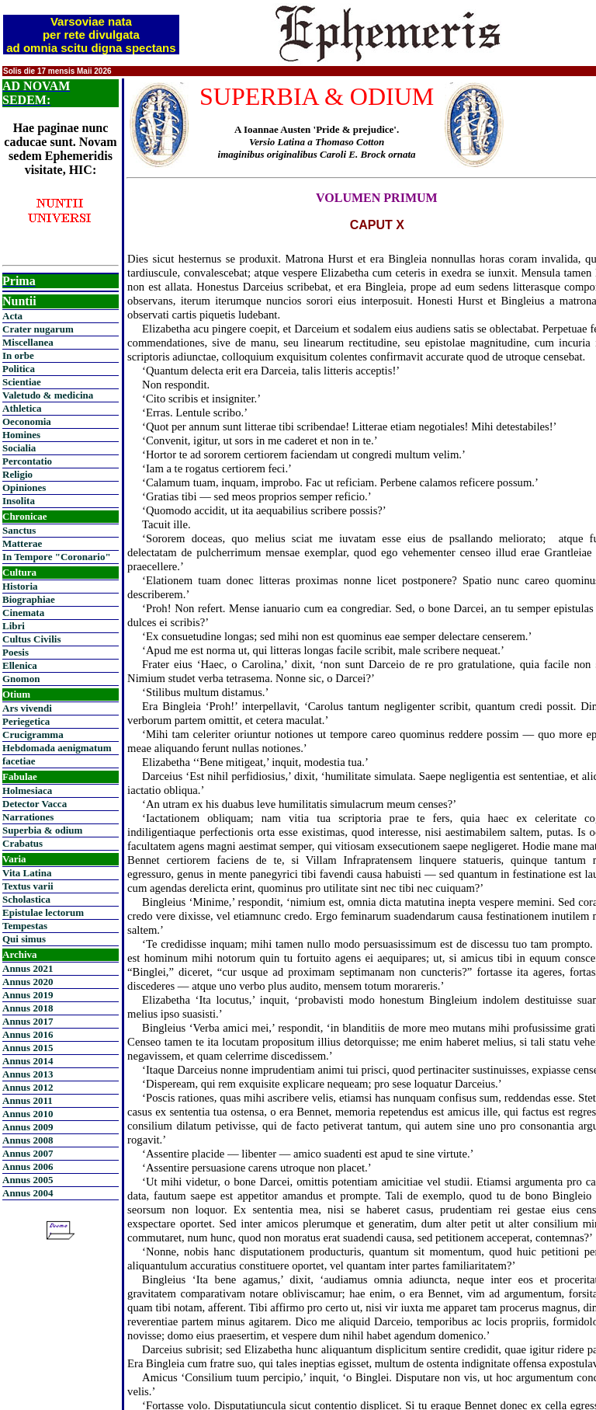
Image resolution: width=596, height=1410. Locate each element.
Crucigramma (33, 734)
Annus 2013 (27, 1074)
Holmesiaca (27, 790)
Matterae (22, 543)
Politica (18, 368)
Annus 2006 (27, 1166)
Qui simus (24, 939)
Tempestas (24, 925)
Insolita (18, 501)
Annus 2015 (27, 1047)
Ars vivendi (27, 708)
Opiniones (24, 487)
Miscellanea (28, 342)
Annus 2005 (27, 1179)
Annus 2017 (27, 1021)
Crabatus (22, 843)
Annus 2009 (27, 1127)
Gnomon (21, 678)
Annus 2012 (27, 1087)
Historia (20, 586)
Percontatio (27, 461)
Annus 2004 (27, 1193)
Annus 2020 (27, 981)
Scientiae (21, 382)
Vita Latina (26, 873)
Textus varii (28, 886)
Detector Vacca (34, 803)
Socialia (19, 448)
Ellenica (19, 665)
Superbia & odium (42, 830)
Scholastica (26, 899)
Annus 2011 (27, 1100)
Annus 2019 (27, 995)
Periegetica (26, 721)
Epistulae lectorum (43, 912)
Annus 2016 (27, 1034)
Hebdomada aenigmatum (56, 748)
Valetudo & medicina (47, 395)
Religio (17, 474)
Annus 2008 (27, 1140)
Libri (13, 626)
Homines (21, 434)
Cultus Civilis (31, 639)
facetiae (19, 761)
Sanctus (19, 530)
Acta (12, 316)
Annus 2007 (27, 1153)
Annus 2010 (27, 1113)
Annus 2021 (27, 968)
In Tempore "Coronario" (56, 556)
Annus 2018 (27, 1008)
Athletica (22, 408)
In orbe (18, 355)
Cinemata (23, 612)
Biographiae (28, 599)
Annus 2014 (27, 1061)
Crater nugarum (38, 329)
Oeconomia (26, 421)
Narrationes (28, 817)
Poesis (15, 652)
